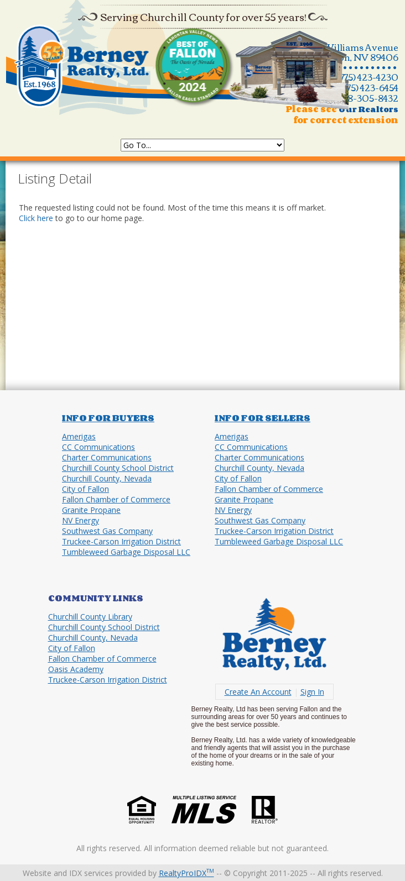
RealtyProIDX (186, 873)
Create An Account (258, 691)
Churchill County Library (90, 616)
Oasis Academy (75, 669)
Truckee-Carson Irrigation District (121, 541)
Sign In (312, 691)
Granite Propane (91, 510)
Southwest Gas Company (107, 531)
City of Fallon (85, 489)
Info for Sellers (262, 418)
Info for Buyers (108, 418)
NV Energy (80, 520)
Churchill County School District (118, 468)
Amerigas (79, 436)
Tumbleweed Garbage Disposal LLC (126, 552)
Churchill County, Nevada (107, 478)
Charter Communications (107, 457)
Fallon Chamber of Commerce (116, 499)
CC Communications (98, 447)
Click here (36, 218)
